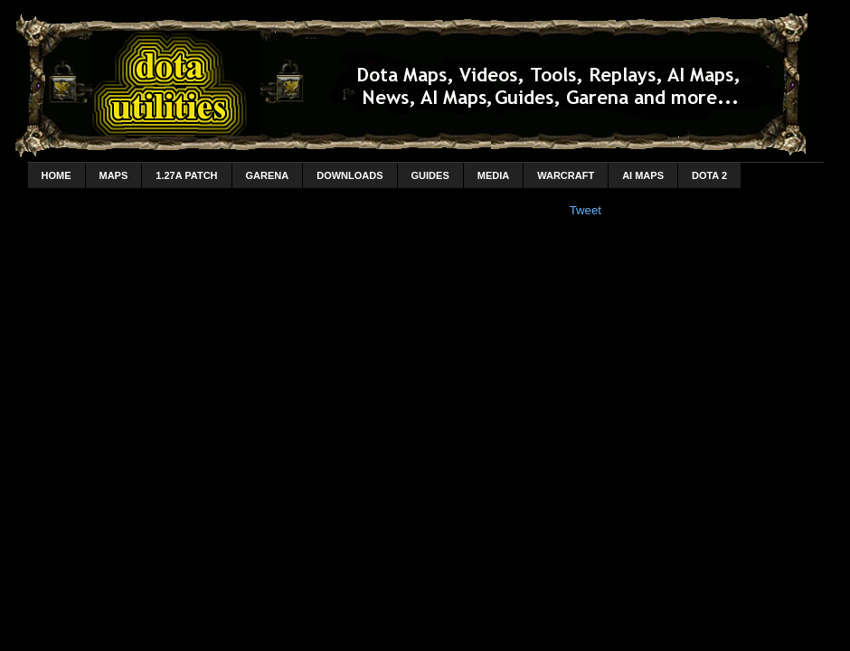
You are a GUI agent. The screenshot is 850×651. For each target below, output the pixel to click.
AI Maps (643, 175)
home (56, 175)
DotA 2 (709, 175)
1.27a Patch (186, 175)
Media (493, 175)
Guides (430, 175)
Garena (267, 175)
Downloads (349, 175)
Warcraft (565, 175)
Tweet (585, 210)
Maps (113, 175)
